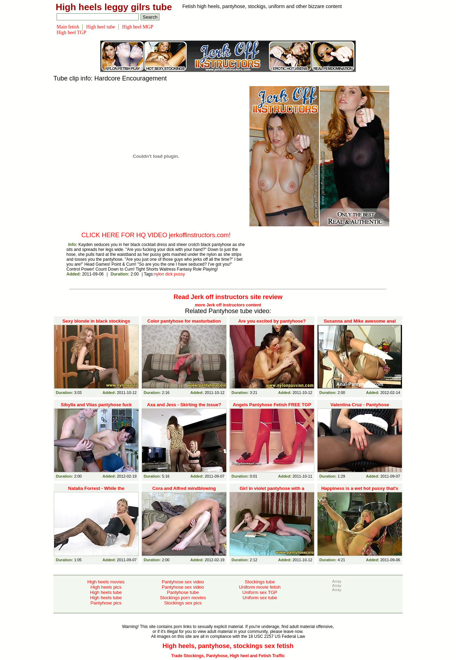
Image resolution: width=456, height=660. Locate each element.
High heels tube (106, 592)
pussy (179, 274)
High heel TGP (71, 32)
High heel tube (100, 27)
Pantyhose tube (182, 592)
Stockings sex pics (183, 603)
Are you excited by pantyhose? (272, 321)
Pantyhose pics (105, 603)
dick (168, 274)
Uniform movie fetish (259, 587)
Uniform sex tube (259, 597)
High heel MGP (138, 27)
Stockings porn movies (183, 597)
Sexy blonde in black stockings (96, 321)
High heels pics (105, 587)
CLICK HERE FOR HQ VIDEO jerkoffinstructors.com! (156, 235)
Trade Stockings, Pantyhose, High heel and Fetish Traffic (228, 655)
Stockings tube (260, 581)
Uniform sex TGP (259, 592)
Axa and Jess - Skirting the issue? (184, 404)
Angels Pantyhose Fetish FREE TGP (272, 404)
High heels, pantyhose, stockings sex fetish (227, 645)
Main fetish (68, 27)
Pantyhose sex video (183, 581)
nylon (159, 274)
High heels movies (105, 581)
